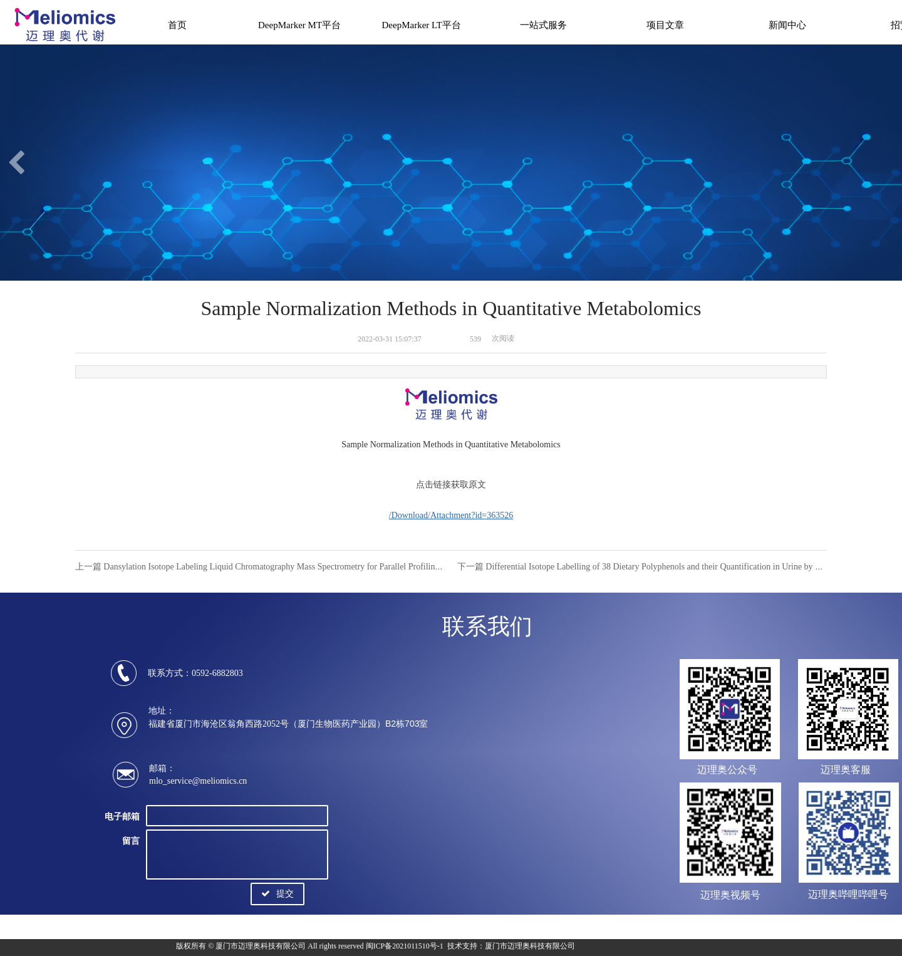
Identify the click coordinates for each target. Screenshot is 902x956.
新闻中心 (787, 25)
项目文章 (665, 25)
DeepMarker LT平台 (422, 25)
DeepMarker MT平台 (299, 25)
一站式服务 (543, 25)
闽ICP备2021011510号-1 (404, 946)
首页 (177, 25)
